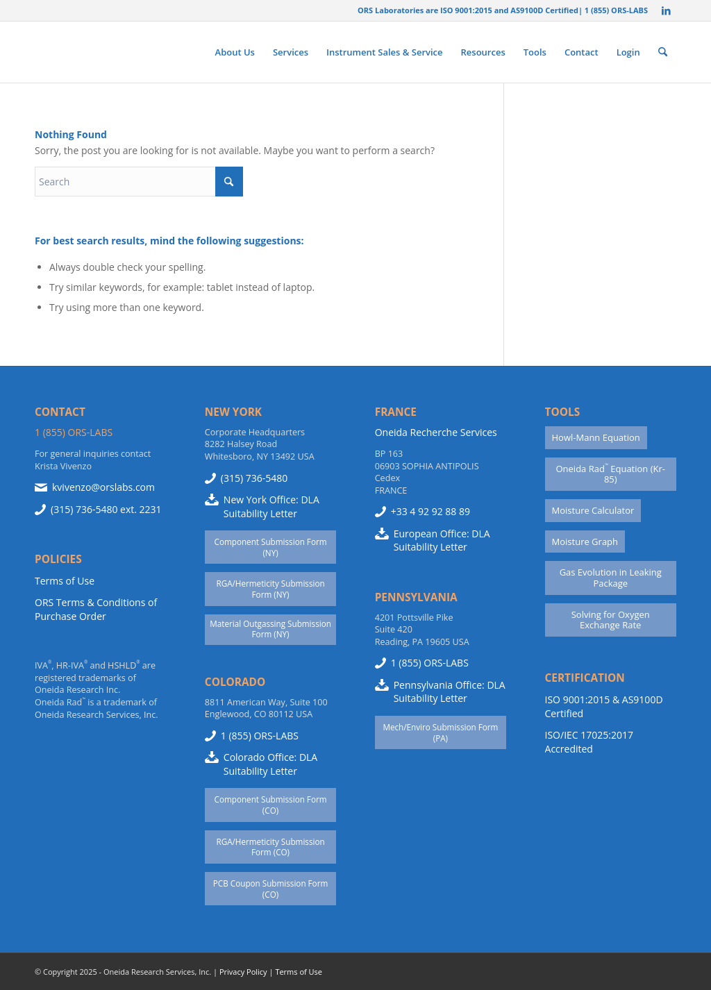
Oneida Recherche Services (436, 432)
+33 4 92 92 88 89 (430, 511)
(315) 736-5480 (84, 509)
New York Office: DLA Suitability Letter (271, 506)
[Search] (662, 52)
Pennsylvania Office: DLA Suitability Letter (449, 691)
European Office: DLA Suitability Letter (442, 540)
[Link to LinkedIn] (665, 10)
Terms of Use (64, 580)
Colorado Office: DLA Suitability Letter (270, 764)
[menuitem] (235, 52)
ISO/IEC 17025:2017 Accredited (589, 741)
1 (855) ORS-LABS (73, 432)
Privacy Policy (243, 971)
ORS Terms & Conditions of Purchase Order (96, 609)
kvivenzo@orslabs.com (103, 487)
